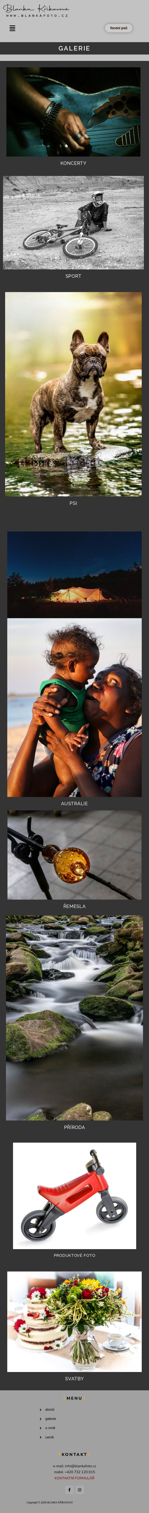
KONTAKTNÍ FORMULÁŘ (74, 1478)
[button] (12, 28)
